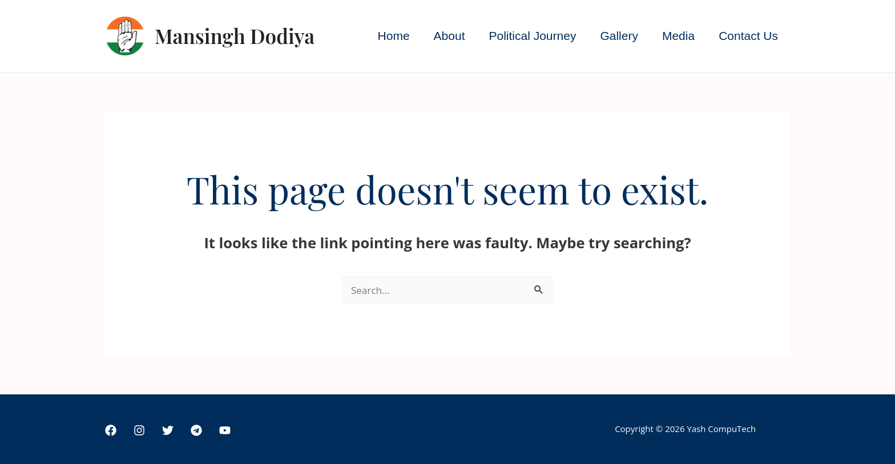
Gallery (619, 35)
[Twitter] (168, 430)
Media (678, 35)
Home (394, 35)
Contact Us (748, 35)
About (449, 35)
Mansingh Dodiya (235, 35)
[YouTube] (225, 430)
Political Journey (532, 35)
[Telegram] (196, 430)
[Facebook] (110, 430)
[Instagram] (139, 430)
